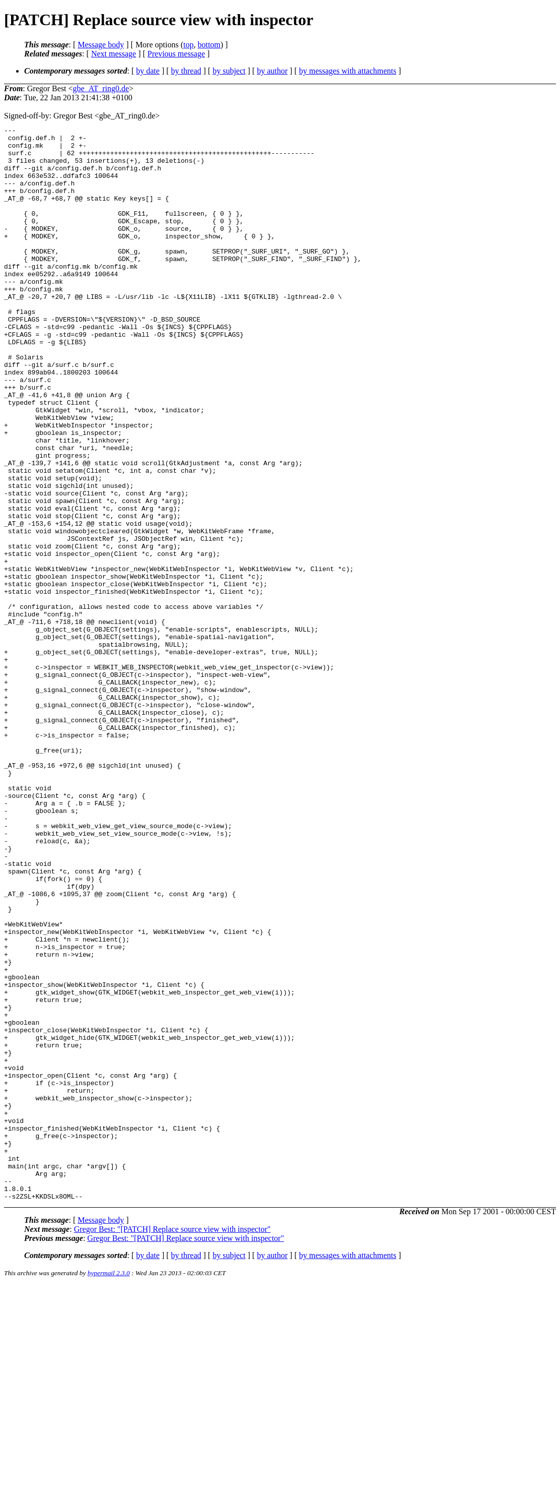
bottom (208, 44)
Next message (113, 53)
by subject (229, 71)
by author (272, 71)
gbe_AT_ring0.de (101, 88)
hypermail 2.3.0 (109, 1487)
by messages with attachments (347, 71)
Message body (101, 44)
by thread (186, 71)
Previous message (176, 53)
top (188, 44)
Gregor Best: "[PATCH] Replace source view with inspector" (172, 1444)
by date (148, 71)
